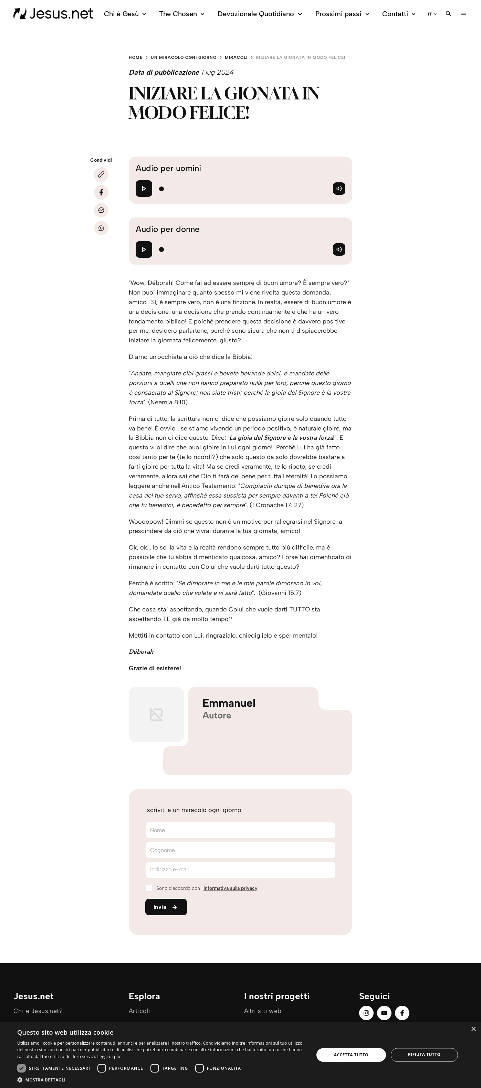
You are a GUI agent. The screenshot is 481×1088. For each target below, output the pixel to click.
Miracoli (236, 57)
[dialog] (240, 1055)
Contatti (400, 14)
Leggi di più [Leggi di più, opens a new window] (109, 1056)
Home (136, 57)
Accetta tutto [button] (351, 1055)
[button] (161, 1079)
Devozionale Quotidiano (261, 14)
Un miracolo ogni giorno (184, 57)
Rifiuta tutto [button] (424, 1054)
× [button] (473, 1029)
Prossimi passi (343, 14)
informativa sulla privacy (230, 888)
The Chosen (183, 14)
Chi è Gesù (126, 14)
